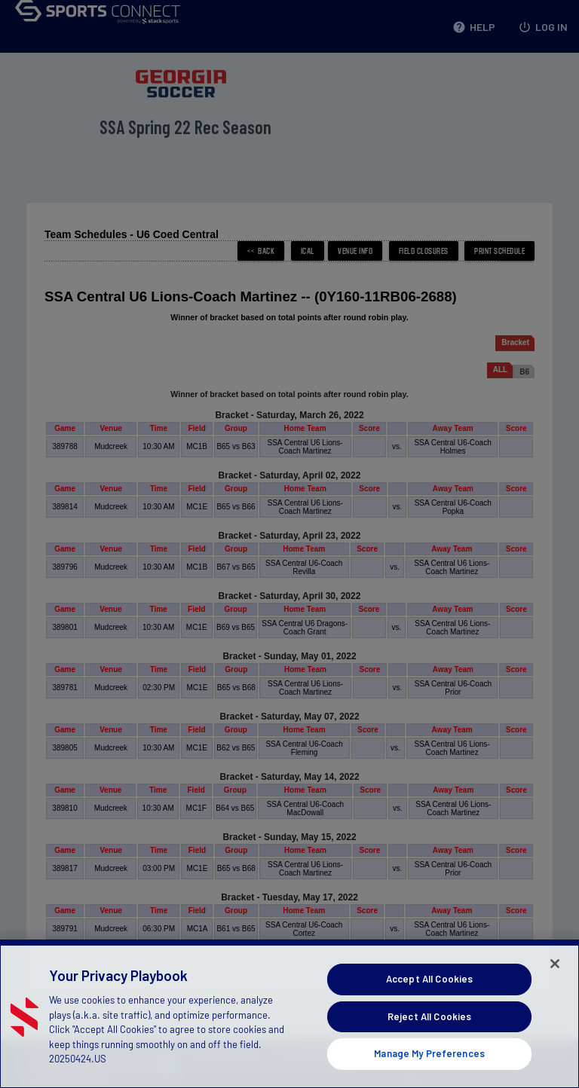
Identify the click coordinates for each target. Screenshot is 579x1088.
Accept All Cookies (429, 1010)
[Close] (554, 994)
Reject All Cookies (429, 1047)
